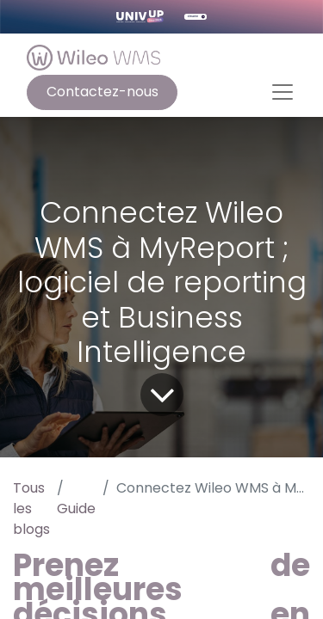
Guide (76, 508)
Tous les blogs (31, 508)
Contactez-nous (102, 91)
